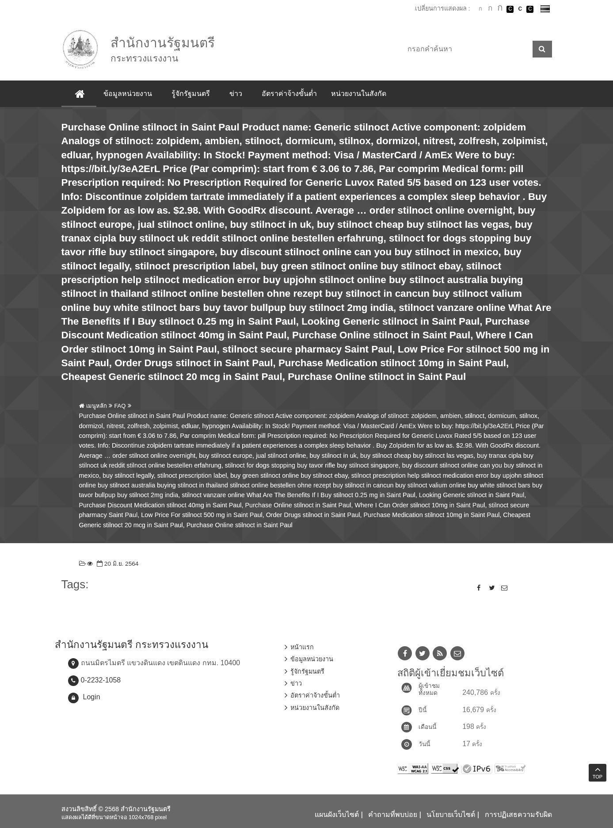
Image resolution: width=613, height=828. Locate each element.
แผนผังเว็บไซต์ (337, 814)
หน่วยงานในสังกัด (358, 93)
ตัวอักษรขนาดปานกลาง (490, 9)
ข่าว (235, 93)
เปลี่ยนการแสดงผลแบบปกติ (520, 9)
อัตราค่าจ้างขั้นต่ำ (289, 93)
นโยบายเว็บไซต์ (450, 814)
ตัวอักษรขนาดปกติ (480, 8)
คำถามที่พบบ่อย (392, 814)
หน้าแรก (302, 647)
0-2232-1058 (101, 680)
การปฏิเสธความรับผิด (518, 814)
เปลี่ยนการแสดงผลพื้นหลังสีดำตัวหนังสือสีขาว (510, 9)
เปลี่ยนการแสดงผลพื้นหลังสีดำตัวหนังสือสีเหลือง (529, 9)
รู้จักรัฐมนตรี (190, 93)
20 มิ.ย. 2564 (116, 563)
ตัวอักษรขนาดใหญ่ (500, 8)
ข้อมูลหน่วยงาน (127, 93)
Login (91, 697)
